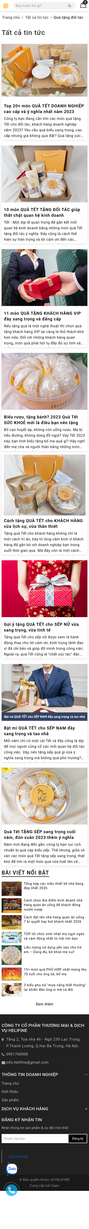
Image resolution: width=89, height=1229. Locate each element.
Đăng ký (77, 1177)
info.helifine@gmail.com (27, 1100)
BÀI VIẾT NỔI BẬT (25, 873)
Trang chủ (10, 1121)
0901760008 (17, 1092)
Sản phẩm (10, 1138)
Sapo (55, 1224)
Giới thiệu (10, 1130)
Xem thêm (44, 1042)
